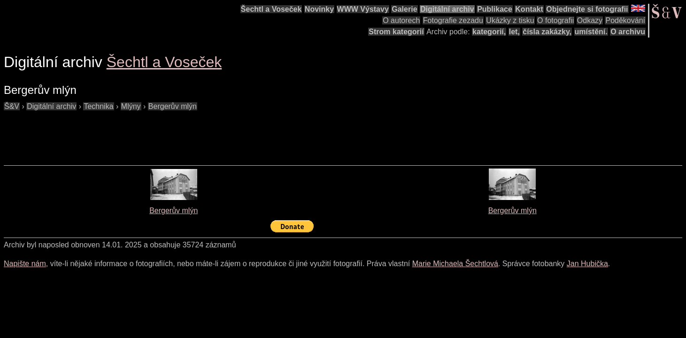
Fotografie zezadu (453, 20)
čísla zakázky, (547, 32)
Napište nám (25, 264)
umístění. (591, 32)
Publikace (494, 9)
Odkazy (589, 20)
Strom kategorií (396, 32)
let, (514, 32)
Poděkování (625, 20)
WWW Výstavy (363, 9)
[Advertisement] (175, 133)
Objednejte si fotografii (587, 9)
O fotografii (555, 20)
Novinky (319, 9)
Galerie (404, 9)
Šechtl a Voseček (271, 9)
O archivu (627, 32)
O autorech (401, 20)
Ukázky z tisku (510, 20)
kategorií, (489, 32)
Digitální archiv (447, 9)
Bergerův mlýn (173, 211)
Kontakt (529, 9)
